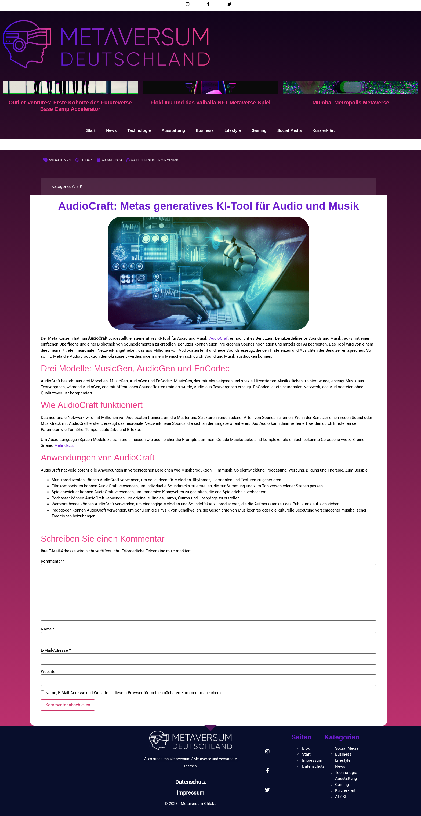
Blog (306, 748)
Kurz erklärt (324, 130)
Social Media (289, 130)
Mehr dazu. (64, 445)
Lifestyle (232, 130)
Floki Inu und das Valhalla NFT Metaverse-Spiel (211, 103)
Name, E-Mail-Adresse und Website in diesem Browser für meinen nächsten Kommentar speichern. (133, 693)
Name (47, 629)
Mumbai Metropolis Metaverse (351, 103)
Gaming (259, 130)
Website (48, 672)
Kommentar (52, 561)
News (111, 130)
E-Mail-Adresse (56, 650)
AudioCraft (219, 338)
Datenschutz (190, 782)
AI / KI (67, 159)
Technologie (139, 130)
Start (90, 130)
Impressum (190, 792)
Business (205, 130)
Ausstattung (173, 130)
